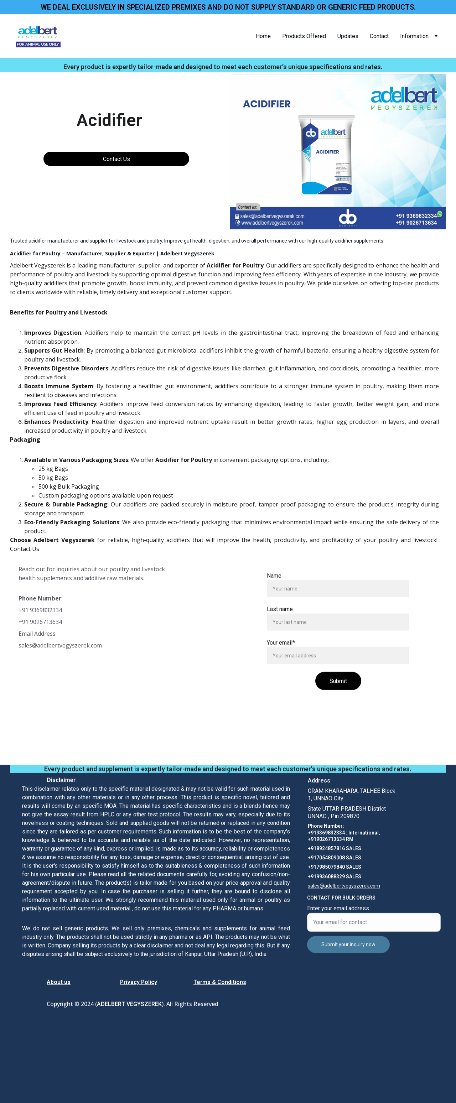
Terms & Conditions (219, 983)
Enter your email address (338, 915)
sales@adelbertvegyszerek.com (60, 645)
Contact (379, 36)
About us (59, 983)
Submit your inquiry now (348, 951)
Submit (338, 698)
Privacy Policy (138, 983)
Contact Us (116, 159)
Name (274, 593)
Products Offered (304, 36)
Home (263, 36)
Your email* (281, 660)
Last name (280, 626)
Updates (347, 36)
